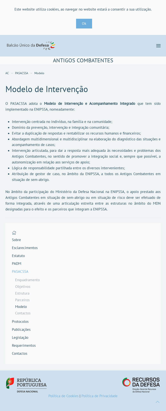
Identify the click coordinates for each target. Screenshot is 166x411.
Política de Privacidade (99, 396)
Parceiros (22, 300)
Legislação (20, 337)
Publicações (21, 329)
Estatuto (18, 255)
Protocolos (20, 321)
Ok (84, 23)
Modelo (21, 306)
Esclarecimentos (25, 247)
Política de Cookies (63, 396)
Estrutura (22, 293)
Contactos (22, 313)
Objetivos (22, 286)
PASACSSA (20, 271)
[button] (158, 45)
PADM (16, 263)
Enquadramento (27, 280)
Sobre (16, 239)
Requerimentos (24, 345)
